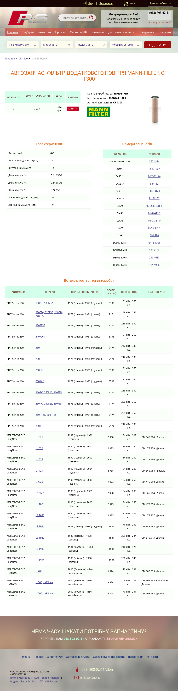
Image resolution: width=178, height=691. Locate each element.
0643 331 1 (154, 228)
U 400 (39, 571)
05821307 (154, 168)
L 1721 (39, 470)
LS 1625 (40, 504)
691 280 (154, 235)
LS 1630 (40, 515)
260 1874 (154, 161)
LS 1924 (40, 526)
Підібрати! (157, 45)
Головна (12, 32)
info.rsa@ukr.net (90, 677)
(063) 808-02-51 (159, 12)
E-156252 (154, 198)
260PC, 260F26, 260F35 (49, 392)
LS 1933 (40, 548)
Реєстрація (106, 3)
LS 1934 (40, 560)
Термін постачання (37, 95)
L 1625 (39, 448)
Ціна (59, 95)
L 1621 (39, 437)
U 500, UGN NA (44, 582)
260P (38, 359)
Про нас (60, 32)
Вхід (90, 3)
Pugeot (14, 681)
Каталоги (98, 32)
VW (41, 681)
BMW (13, 677)
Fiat (34, 681)
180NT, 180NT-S (45, 303)
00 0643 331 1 (154, 205)
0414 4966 (154, 242)
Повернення (146, 32)
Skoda (46, 677)
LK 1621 (40, 493)
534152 (154, 183)
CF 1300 (23, 58)
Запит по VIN (78, 32)
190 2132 (154, 250)
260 (38, 347)
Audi (37, 677)
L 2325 (39, 481)
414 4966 (154, 265)
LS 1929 (40, 537)
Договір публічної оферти (109, 656)
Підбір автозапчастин (36, 32)
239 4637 (154, 257)
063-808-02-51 (74, 639)
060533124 (154, 176)
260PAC (40, 370)
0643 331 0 (154, 220)
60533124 (154, 191)
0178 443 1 (154, 213)
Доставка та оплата (121, 32)
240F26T (40, 336)
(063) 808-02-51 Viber (97, 669)
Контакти (165, 32)
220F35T (40, 325)
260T (38, 426)
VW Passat (51, 681)
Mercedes (25, 677)
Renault (56, 677)
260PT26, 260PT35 (46, 414)
